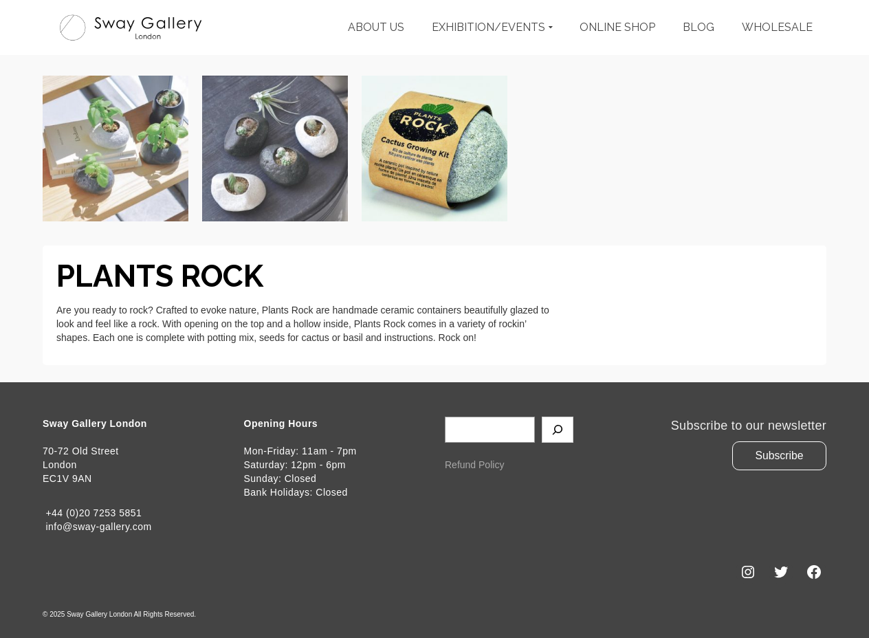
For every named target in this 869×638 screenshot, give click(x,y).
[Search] (557, 430)
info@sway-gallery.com (97, 526)
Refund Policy (474, 464)
